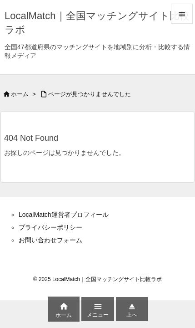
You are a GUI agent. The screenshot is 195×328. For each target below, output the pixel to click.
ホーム (20, 94)
